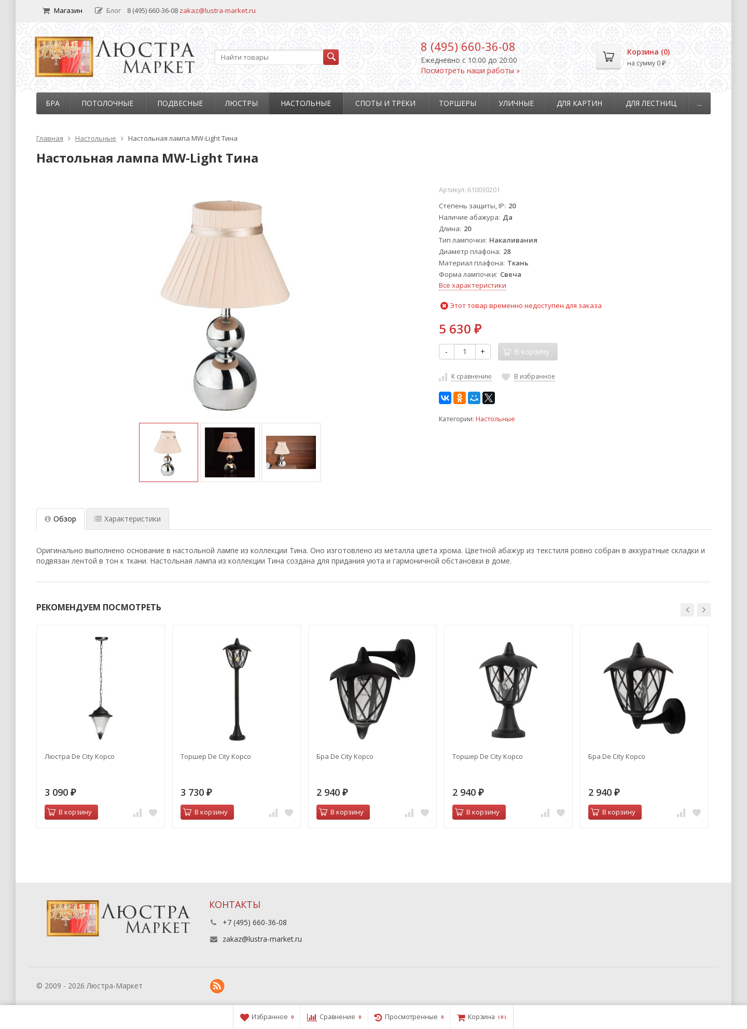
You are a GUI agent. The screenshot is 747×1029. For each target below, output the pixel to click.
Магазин (62, 10)
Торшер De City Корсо (216, 756)
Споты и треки (385, 103)
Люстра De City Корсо (80, 756)
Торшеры (457, 103)
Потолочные (107, 103)
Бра (53, 103)
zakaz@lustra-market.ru (217, 10)
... (699, 103)
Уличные (516, 103)
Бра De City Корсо (345, 756)
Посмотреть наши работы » (470, 70)
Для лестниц (651, 103)
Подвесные (180, 103)
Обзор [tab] (60, 519)
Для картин (579, 103)
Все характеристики (472, 285)
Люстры (241, 103)
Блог (108, 10)
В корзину (69, 812)
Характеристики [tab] (127, 519)
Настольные (306, 103)
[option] (168, 452)
